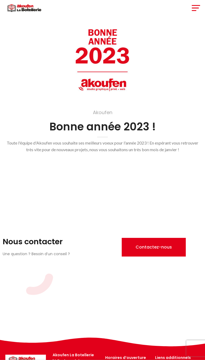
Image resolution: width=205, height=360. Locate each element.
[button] (154, 247)
